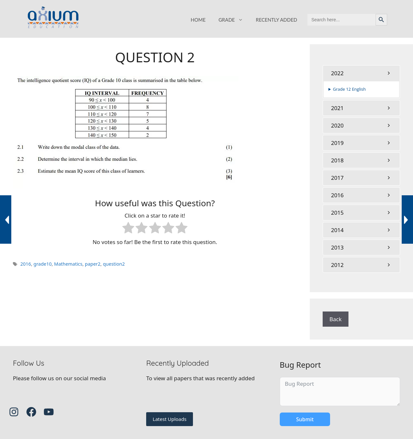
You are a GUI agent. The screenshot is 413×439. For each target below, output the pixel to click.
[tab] (361, 73)
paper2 (92, 264)
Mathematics (68, 264)
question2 (114, 264)
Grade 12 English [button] (349, 89)
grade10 (43, 264)
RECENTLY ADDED (276, 20)
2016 (25, 264)
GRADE (233, 19)
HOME (198, 20)
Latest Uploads (169, 419)
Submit (305, 419)
